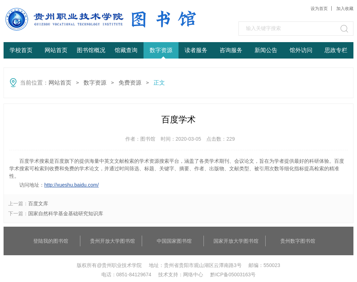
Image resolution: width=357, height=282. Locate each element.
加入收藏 (344, 8)
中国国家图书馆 (174, 241)
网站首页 (56, 50)
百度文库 (38, 203)
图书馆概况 (91, 50)
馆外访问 (301, 50)
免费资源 (130, 83)
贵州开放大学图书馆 (112, 241)
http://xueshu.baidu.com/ (71, 185)
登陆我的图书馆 (50, 241)
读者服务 (196, 50)
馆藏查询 (126, 50)
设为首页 (319, 8)
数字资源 (161, 50)
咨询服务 (231, 50)
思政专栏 (336, 50)
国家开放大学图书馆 (235, 241)
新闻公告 (266, 50)
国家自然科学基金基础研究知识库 (65, 213)
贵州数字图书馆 (297, 241)
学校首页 (21, 50)
